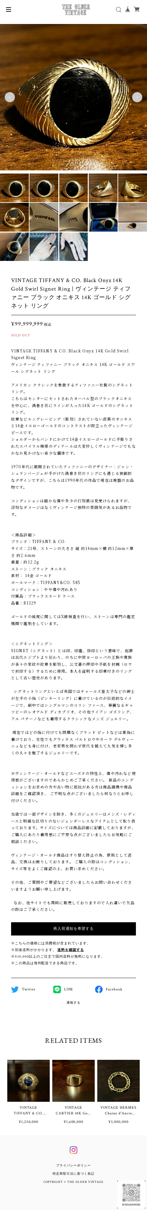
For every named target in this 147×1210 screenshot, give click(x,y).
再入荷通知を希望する (73, 928)
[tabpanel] (73, 97)
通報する (73, 1003)
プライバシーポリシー (73, 1166)
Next (137, 97)
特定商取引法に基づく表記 (73, 1174)
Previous (10, 97)
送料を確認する (70, 950)
